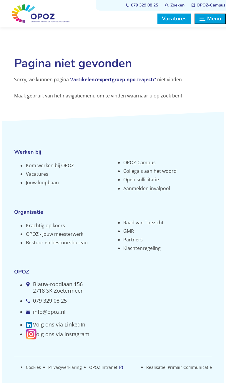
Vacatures (37, 174)
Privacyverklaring (65, 367)
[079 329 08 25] (142, 5)
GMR (128, 231)
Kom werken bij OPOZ (50, 165)
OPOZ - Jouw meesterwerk (54, 234)
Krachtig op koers (45, 225)
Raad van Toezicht (143, 222)
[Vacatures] (174, 19)
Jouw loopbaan (42, 182)
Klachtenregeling (142, 248)
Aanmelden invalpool (146, 188)
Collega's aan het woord (150, 171)
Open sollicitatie (141, 179)
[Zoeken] (174, 5)
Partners (133, 239)
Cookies (33, 367)
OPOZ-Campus (139, 162)
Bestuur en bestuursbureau (57, 242)
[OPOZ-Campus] (208, 5)
